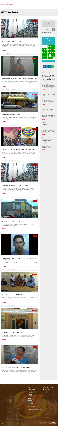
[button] (39, 4)
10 (52, 49)
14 (46, 52)
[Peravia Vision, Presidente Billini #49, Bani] (14, 401)
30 (50, 58)
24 (52, 55)
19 (42, 55)
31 (52, 58)
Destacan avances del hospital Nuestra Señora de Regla (48, 109)
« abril (44, 60)
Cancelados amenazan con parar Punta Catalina (15, 185)
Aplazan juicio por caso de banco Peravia (13, 221)
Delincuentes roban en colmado (11, 114)
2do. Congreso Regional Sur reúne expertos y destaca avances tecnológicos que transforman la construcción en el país (48, 78)
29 (48, 58)
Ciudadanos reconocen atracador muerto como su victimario (19, 149)
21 (46, 55)
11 (54, 49)
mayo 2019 (48, 40)
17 (52, 52)
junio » (52, 60)
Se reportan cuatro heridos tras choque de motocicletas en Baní (48, 94)
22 (48, 55)
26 (42, 58)
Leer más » (4, 50)
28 (46, 58)
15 (48, 52)
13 (44, 52)
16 (50, 52)
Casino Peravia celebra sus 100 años (12, 332)
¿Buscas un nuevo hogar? (48, 423)
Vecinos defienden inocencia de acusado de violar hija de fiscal (19, 78)
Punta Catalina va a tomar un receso (12, 41)
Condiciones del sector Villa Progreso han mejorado (16, 367)
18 (54, 52)
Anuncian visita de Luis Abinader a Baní (13, 294)
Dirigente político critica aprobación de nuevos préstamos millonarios (47, 139)
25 (54, 55)
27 (44, 58)
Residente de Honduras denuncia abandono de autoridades (47, 124)
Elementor (54, 422)
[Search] (53, 29)
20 (44, 55)
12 (42, 52)
